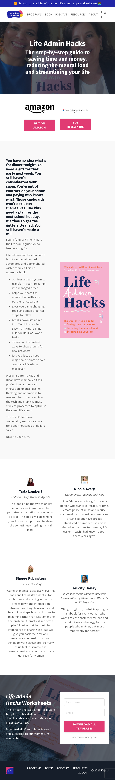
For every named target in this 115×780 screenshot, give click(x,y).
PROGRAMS (34, 14)
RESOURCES (78, 14)
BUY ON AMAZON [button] (39, 125)
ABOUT (93, 14)
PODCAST (61, 14)
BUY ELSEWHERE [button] (75, 124)
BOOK (48, 14)
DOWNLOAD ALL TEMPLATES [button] (84, 726)
